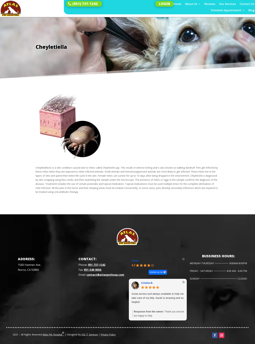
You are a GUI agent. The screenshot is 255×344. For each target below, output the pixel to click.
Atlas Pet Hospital (53, 333)
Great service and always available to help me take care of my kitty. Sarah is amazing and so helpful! (158, 297)
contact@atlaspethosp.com (105, 275)
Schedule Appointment (226, 10)
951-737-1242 (96, 265)
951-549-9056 (92, 270)
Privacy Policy (108, 334)
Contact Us (247, 4)
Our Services (227, 4)
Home (177, 4)
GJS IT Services (90, 334)
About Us (191, 4)
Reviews (209, 4)
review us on (156, 272)
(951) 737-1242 (85, 3)
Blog (251, 10)
